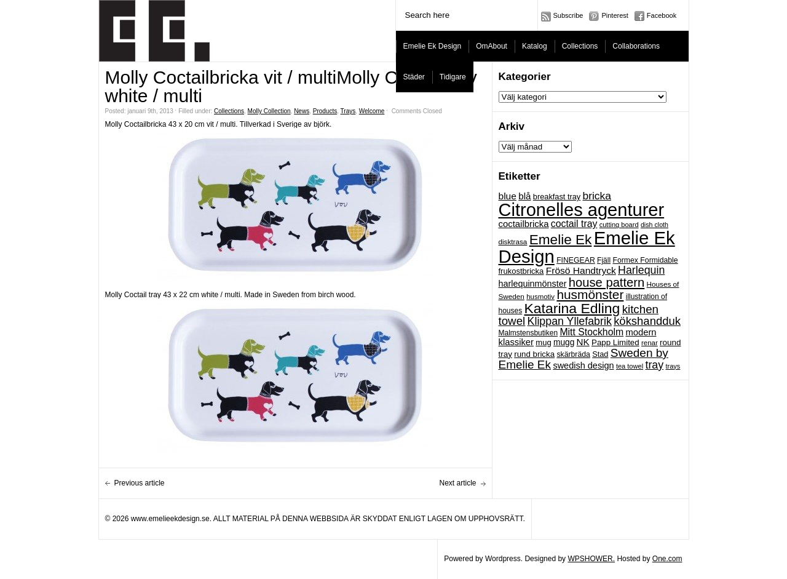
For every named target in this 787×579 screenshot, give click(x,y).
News (301, 111)
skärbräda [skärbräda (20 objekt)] (573, 354)
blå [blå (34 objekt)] (524, 196)
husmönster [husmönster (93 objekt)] (589, 294)
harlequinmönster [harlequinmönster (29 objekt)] (533, 284)
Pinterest (614, 15)
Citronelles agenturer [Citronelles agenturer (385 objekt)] (582, 210)
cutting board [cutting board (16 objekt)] (619, 224)
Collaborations (636, 46)
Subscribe (568, 15)
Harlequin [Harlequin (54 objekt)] (641, 270)
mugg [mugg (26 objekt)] (563, 342)
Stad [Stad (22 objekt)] (600, 354)
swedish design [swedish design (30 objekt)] (583, 365)
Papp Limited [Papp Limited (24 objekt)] (615, 342)
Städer (414, 77)
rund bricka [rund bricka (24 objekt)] (534, 354)
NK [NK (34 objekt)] (583, 342)
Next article (457, 483)
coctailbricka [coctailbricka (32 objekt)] (524, 224)
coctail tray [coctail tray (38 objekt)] (574, 223)
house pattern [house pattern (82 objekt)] (606, 282)
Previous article (139, 483)
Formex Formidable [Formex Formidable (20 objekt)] (645, 260)
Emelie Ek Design (432, 46)
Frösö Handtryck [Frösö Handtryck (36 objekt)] (581, 270)
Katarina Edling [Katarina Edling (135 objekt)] (572, 308)
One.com (667, 558)
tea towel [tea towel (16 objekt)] (629, 366)
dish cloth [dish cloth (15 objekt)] (654, 224)
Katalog (534, 46)
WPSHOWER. (591, 558)
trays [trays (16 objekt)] (672, 366)
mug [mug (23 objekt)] (543, 342)
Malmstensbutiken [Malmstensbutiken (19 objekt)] (528, 333)
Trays (348, 111)
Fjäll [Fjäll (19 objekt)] (604, 260)
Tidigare (453, 77)
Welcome (372, 111)
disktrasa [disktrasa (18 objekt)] (513, 242)
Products (325, 111)
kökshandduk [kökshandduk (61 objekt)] (647, 320)
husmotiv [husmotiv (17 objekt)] (540, 296)
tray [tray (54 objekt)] (654, 365)
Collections (580, 46)
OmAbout (491, 46)
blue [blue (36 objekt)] (507, 196)
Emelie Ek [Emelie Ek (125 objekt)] (560, 239)
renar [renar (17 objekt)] (649, 342)
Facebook (661, 15)
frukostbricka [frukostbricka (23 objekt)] (521, 271)
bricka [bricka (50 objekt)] (597, 196)
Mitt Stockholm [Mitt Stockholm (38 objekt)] (591, 332)
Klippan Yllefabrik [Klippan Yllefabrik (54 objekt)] (570, 321)
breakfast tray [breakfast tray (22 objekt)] (556, 196)
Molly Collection (269, 111)
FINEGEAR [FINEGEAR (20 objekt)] (575, 260)
